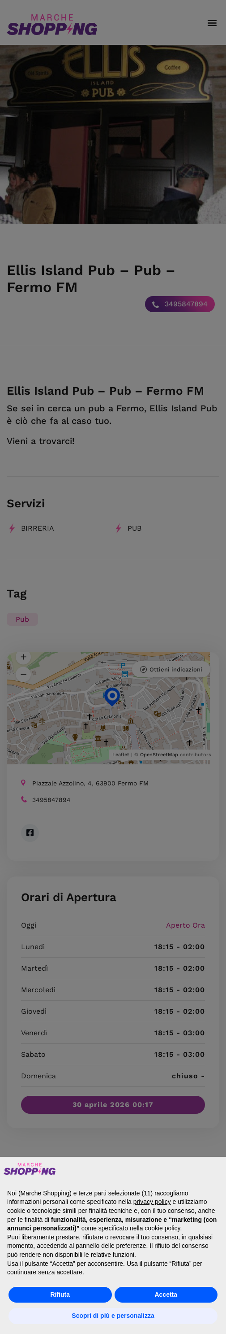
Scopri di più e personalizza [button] (113, 1315)
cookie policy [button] (162, 1228)
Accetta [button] (165, 1294)
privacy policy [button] (152, 1201)
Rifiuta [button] (60, 1294)
